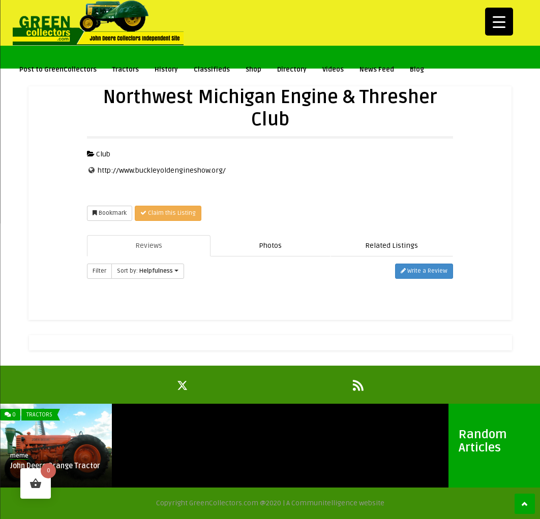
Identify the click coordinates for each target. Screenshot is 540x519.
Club (98, 154)
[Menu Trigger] (499, 22)
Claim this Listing (168, 213)
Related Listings (391, 245)
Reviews (148, 245)
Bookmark (110, 213)
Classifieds (212, 70)
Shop (253, 70)
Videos (333, 70)
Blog (417, 70)
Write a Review (424, 271)
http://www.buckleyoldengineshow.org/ (162, 170)
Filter (99, 271)
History (166, 70)
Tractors (125, 70)
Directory (292, 70)
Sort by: (147, 271)
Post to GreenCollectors (58, 70)
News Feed (376, 70)
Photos (270, 245)
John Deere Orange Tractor (55, 466)
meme (19, 455)
